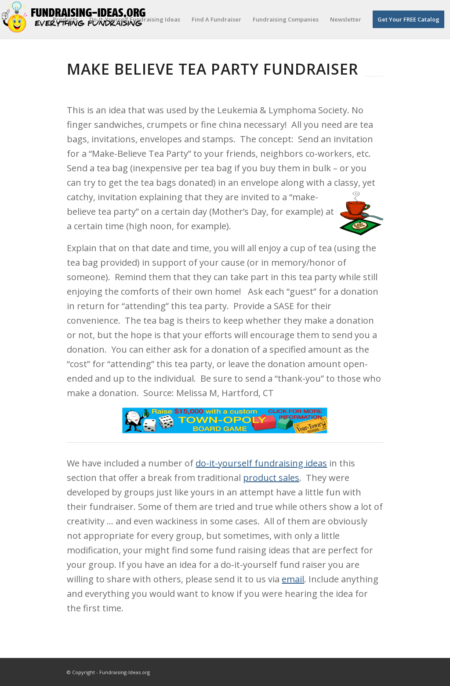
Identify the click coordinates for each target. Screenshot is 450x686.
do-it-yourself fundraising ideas (261, 463)
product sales (271, 478)
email (293, 579)
